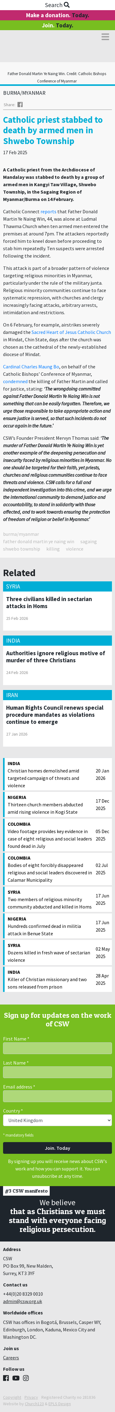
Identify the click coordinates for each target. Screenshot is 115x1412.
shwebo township (21, 549)
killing (53, 549)
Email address (19, 1087)
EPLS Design (59, 1403)
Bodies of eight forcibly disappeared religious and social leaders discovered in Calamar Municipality (50, 868)
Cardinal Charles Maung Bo (31, 366)
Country (13, 1111)
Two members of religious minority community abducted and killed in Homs (50, 899)
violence (74, 549)
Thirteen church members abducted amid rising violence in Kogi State (50, 804)
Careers (11, 1357)
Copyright (12, 1397)
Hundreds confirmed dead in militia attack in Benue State (50, 926)
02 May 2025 (103, 952)
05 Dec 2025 (102, 835)
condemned (15, 381)
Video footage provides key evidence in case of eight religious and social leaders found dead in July (50, 834)
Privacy (31, 1397)
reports (48, 211)
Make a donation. (57, 15)
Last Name (16, 1063)
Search (57, 5)
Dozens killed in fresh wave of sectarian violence (50, 952)
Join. (57, 25)
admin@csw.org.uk (22, 1301)
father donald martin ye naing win (38, 541)
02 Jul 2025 (102, 869)
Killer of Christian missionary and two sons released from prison (50, 979)
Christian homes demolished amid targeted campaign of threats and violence (50, 774)
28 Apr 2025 (102, 979)
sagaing (88, 541)
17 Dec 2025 (102, 804)
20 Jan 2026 (102, 774)
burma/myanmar (21, 534)
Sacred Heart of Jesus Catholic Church (71, 332)
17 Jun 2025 (102, 899)
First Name (16, 1039)
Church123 (34, 1403)
